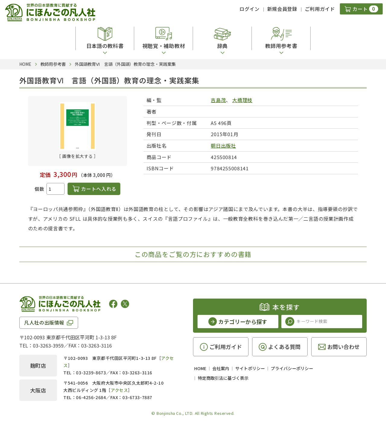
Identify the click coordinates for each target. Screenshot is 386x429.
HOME (200, 368)
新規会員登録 (282, 8)
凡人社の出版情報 (44, 322)
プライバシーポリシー (292, 368)
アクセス (119, 390)
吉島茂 (218, 100)
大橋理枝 (242, 100)
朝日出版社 (223, 145)
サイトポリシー (250, 368)
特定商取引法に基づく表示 (223, 378)
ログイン (249, 8)
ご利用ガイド (320, 8)
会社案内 (220, 368)
